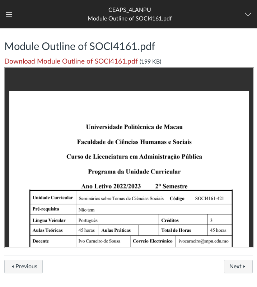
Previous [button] (23, 266)
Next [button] (238, 266)
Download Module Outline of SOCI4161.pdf (71, 61)
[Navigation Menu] (249, 14)
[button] (130, 14)
